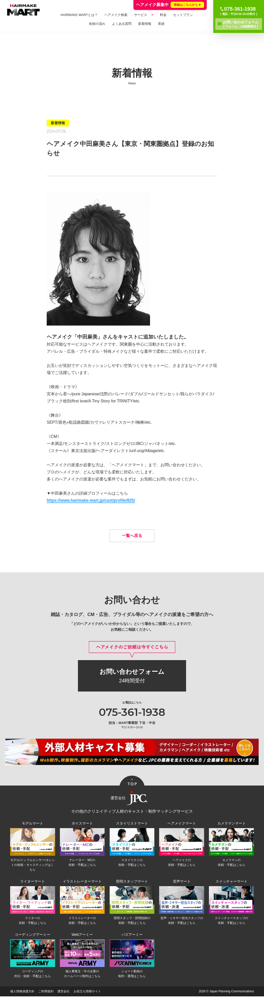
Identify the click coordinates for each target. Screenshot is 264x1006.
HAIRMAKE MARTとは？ (79, 15)
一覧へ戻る (132, 543)
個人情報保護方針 (22, 1001)
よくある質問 (122, 24)
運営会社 (63, 1001)
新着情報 (144, 24)
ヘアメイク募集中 (170, 5)
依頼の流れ (97, 24)
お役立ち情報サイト (87, 1001)
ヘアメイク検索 (115, 15)
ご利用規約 (46, 1001)
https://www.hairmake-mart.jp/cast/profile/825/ (91, 500)
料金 (163, 15)
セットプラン (183, 15)
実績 (161, 24)
